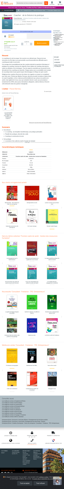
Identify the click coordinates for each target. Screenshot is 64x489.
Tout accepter (25, 483)
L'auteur (56, 59)
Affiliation (35, 452)
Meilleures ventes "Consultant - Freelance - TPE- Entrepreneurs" (25, 345)
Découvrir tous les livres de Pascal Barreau (40, 122)
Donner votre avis (31, 21)
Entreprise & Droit (6, 419)
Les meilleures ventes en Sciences (11, 408)
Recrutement (36, 456)
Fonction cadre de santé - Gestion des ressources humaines (31, 156)
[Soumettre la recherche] (46, 3)
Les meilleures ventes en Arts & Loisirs (12, 411)
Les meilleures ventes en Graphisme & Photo (13, 401)
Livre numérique (26, 460)
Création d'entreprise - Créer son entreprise (23, 423)
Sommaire (57, 62)
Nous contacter (26, 461)
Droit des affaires (23, 419)
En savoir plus (47, 91)
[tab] (14, 36)
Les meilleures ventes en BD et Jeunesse (13, 416)
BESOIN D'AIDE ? (26, 450)
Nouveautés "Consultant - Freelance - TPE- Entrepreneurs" (23, 292)
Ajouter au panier (42, 43)
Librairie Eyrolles (16, 452)
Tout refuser (40, 483)
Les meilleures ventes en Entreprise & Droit (13, 406)
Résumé (56, 57)
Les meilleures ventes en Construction (12, 404)
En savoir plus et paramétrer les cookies (43, 479)
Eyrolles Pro (14, 453)
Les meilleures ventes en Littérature (11, 409)
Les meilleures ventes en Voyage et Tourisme (14, 415)
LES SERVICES (36, 450)
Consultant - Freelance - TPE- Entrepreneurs (47, 423)
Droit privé (15, 419)
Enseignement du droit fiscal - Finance (35, 421)
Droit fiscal (21, 421)
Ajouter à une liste (26, 31)
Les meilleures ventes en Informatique (12, 402)
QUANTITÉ (26, 41)
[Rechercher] (30, 3)
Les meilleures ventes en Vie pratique (12, 413)
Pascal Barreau (18, 18)
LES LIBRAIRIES (15, 450)
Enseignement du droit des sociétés (38, 419)
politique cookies (43, 477)
